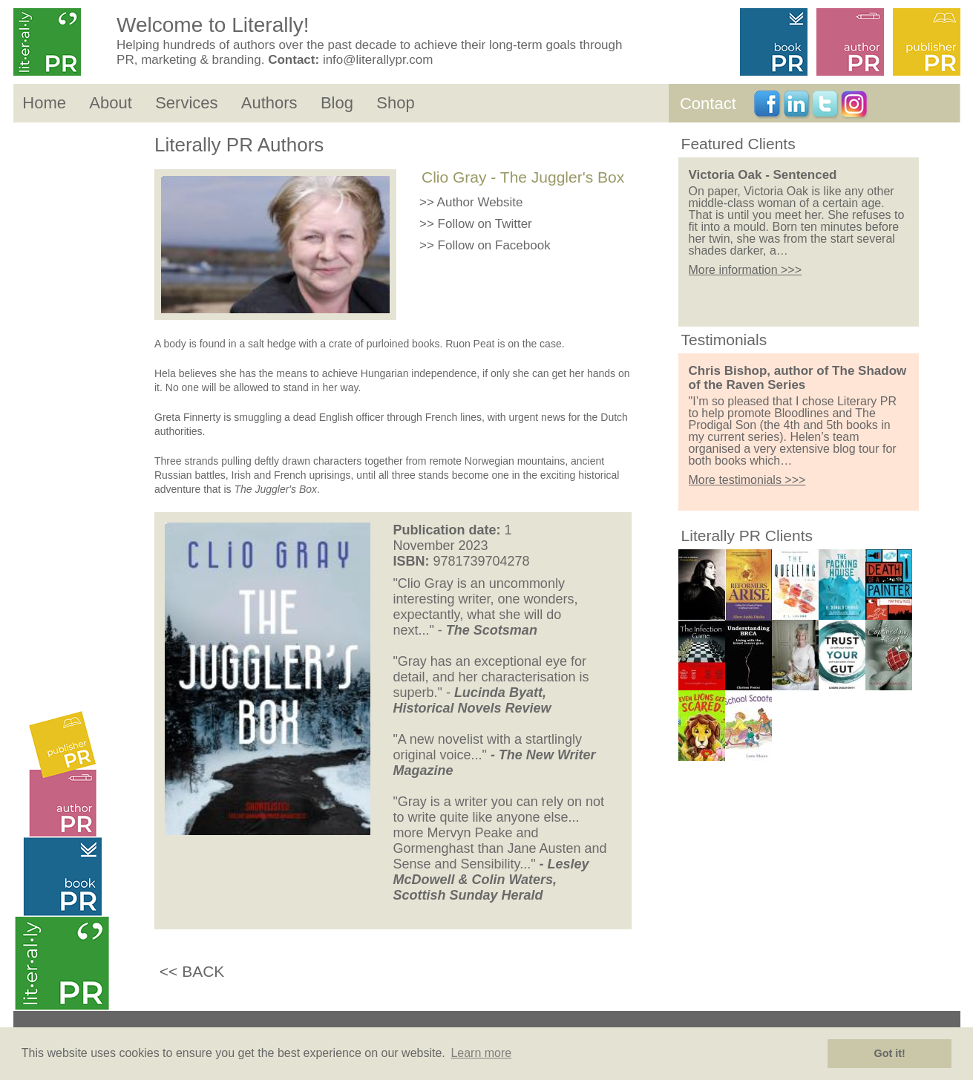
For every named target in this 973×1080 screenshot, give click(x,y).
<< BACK (192, 971)
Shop (395, 103)
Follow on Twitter (485, 224)
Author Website (480, 202)
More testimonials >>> (747, 480)
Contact (708, 103)
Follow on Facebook (494, 245)
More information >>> (745, 270)
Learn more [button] (481, 1053)
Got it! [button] (889, 1053)
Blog (337, 103)
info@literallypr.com (378, 60)
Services (186, 103)
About (110, 103)
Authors (269, 103)
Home (44, 103)
